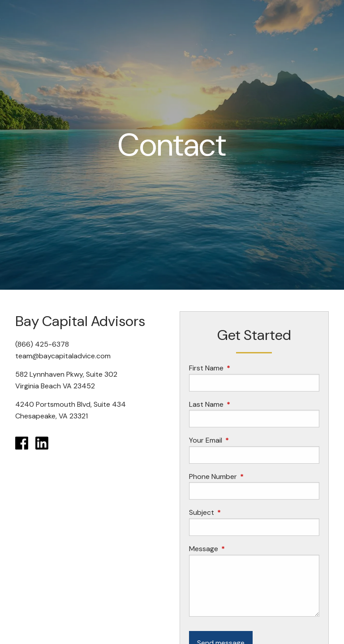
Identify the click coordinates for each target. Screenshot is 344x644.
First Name (240, 368)
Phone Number (247, 476)
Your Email (240, 440)
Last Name (240, 404)
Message (238, 548)
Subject (236, 512)
